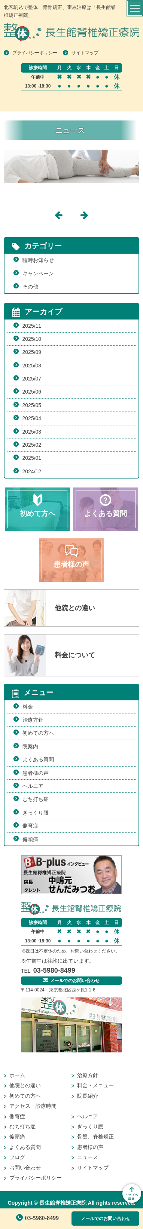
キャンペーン (38, 273)
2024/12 (32, 471)
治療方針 (32, 720)
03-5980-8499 (37, 1218)
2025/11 (32, 326)
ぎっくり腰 (35, 813)
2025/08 (32, 366)
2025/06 (32, 392)
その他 (30, 287)
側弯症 (30, 826)
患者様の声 (35, 773)
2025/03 (32, 432)
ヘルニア (32, 786)
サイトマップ (85, 52)
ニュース (87, 1157)
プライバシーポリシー (34, 52)
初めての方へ (38, 733)
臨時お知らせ (38, 260)
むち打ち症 (35, 799)
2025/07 (32, 379)
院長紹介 (87, 1096)
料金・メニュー (95, 1085)
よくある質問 (38, 759)
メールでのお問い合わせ (105, 1218)
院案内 (30, 746)
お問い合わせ (25, 1168)
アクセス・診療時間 (33, 1106)
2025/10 (32, 339)
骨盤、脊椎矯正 (95, 1137)
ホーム (17, 1075)
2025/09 (32, 352)
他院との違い (25, 1085)
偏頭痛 (30, 839)
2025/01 (32, 458)
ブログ (17, 1157)
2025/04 (32, 418)
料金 (27, 707)
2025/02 (32, 445)
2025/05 (32, 405)
